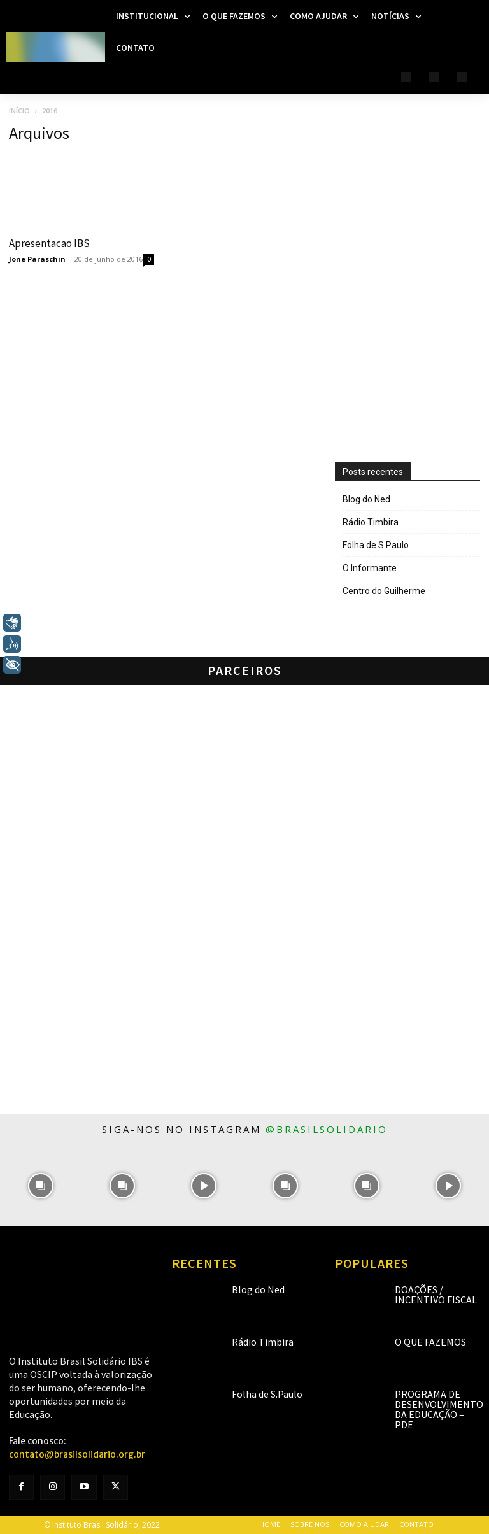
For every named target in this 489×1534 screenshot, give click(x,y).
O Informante (370, 568)
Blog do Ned (366, 499)
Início (19, 110)
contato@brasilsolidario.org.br (77, 1454)
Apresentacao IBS (49, 243)
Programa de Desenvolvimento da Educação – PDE (439, 1409)
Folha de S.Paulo (376, 545)
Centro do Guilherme (384, 591)
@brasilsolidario (327, 1129)
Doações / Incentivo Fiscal (436, 1294)
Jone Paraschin (37, 259)
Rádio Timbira (371, 522)
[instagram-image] (41, 1185)
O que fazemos (430, 1341)
